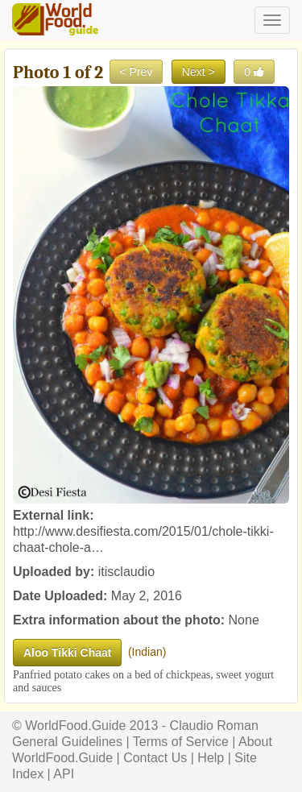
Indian (147, 651)
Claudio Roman (214, 725)
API (63, 774)
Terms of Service (181, 741)
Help (210, 758)
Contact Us (155, 758)
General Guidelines (67, 741)
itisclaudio (126, 571)
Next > (198, 71)
